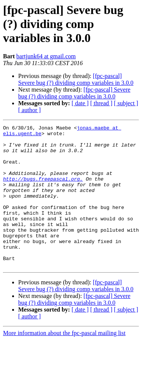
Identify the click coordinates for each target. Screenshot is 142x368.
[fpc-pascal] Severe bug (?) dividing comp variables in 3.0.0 (75, 79)
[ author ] (29, 110)
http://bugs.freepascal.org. (43, 190)
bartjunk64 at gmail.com (46, 56)
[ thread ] (101, 103)
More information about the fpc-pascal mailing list (64, 361)
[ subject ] (126, 103)
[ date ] (80, 103)
